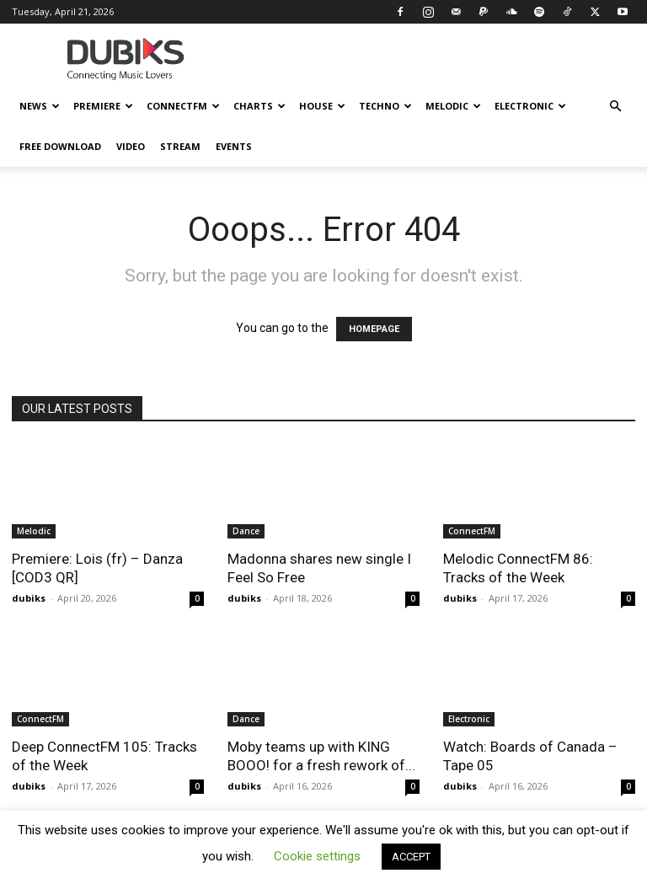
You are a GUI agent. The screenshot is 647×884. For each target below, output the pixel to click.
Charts (259, 105)
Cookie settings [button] (317, 856)
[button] (615, 107)
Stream (180, 146)
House (322, 105)
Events (234, 146)
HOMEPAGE (374, 329)
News (39, 105)
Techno (385, 105)
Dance (246, 531)
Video (130, 146)
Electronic (530, 105)
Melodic (453, 105)
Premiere (103, 105)
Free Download (60, 146)
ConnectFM (183, 105)
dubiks (28, 598)
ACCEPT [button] (411, 856)
